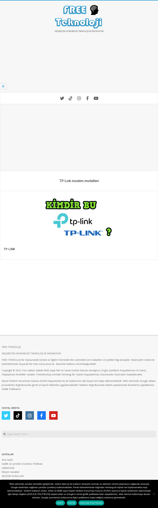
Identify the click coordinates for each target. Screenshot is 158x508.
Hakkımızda (8, 467)
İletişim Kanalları (10, 472)
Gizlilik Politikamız (11, 389)
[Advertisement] (79, 65)
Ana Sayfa (7, 459)
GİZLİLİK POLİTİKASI (91, 503)
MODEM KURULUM (13, 476)
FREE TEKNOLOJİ (11, 347)
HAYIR (71, 503)
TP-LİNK (9, 249)
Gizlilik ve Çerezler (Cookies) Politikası (22, 463)
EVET (60, 503)
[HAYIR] (153, 494)
